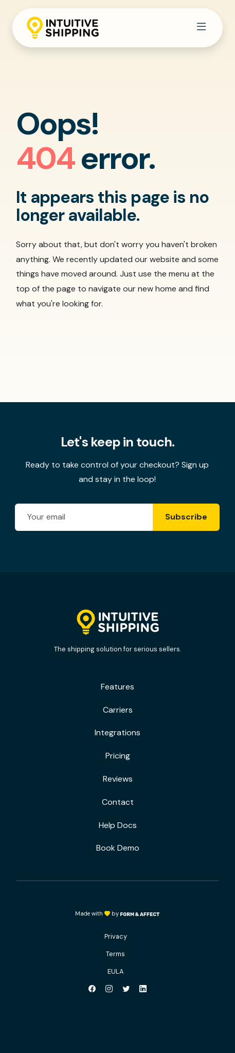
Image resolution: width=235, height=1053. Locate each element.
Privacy (115, 936)
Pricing (117, 755)
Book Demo (117, 847)
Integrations (117, 732)
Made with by (117, 913)
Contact (118, 802)
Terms (115, 954)
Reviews (118, 778)
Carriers (118, 709)
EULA (115, 971)
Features (117, 686)
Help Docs (118, 825)
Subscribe (186, 516)
